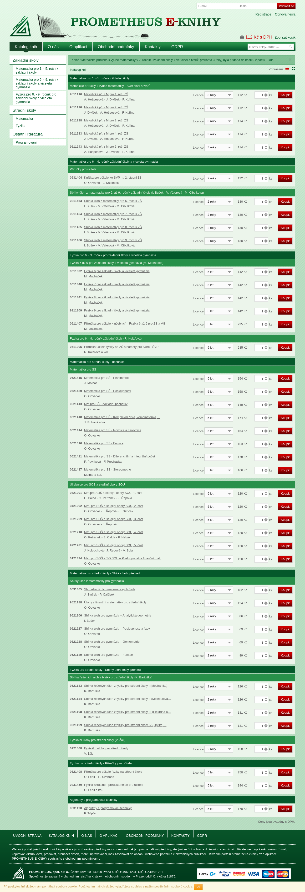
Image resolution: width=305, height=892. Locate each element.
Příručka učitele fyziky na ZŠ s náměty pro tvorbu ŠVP (121, 347)
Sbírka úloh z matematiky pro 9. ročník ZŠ (113, 240)
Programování (26, 142)
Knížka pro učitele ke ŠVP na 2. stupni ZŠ (113, 177)
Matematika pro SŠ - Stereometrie (107, 469)
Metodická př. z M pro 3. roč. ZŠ (106, 120)
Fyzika (20, 126)
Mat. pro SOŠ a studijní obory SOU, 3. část (113, 519)
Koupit (285, 95)
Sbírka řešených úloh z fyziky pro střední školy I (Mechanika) (126, 685)
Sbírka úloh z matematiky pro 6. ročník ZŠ (113, 201)
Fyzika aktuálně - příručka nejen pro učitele (113, 785)
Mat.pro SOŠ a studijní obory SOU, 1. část (113, 493)
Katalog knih (26, 47)
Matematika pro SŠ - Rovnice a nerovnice (112, 430)
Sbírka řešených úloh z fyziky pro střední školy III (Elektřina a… (127, 712)
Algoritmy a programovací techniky (108, 808)
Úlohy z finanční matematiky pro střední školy (115, 602)
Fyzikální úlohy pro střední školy (106, 748)
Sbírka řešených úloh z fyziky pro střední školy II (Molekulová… (127, 699)
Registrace (263, 14)
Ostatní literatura (28, 134)
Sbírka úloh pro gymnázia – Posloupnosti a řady (117, 628)
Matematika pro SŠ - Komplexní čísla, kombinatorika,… (122, 417)
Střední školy (24, 110)
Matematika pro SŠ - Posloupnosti (107, 391)
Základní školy (26, 60)
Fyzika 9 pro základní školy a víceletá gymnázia (117, 310)
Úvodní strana (27, 835)
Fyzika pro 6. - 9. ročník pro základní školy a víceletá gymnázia (36, 98)
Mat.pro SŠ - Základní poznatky (105, 404)
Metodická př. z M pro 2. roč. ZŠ (106, 107)
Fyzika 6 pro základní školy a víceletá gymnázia (117, 271)
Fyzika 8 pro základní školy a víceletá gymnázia (117, 297)
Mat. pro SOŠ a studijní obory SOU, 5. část (113, 545)
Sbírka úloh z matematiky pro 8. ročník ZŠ (113, 227)
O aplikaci (78, 47)
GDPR (177, 47)
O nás (53, 47)
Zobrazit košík (285, 37)
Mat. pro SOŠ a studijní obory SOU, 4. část (113, 532)
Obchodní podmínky (116, 47)
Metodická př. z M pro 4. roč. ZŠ (106, 133)
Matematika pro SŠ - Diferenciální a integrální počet (119, 456)
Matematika (24, 118)
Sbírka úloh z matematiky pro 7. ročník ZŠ (113, 214)
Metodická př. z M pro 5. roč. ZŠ (106, 146)
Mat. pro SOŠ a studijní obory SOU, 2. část (113, 506)
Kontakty (153, 47)
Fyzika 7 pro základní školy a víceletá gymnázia (117, 284)
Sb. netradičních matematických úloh (109, 589)
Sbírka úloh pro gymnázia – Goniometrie (112, 641)
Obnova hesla (285, 14)
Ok (198, 886)
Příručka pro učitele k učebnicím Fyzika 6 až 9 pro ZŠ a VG (124, 323)
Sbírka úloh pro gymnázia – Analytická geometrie (117, 615)
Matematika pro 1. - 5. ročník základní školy (37, 70)
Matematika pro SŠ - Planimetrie (106, 378)
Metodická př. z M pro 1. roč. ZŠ (106, 94)
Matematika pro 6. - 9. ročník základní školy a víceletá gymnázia (37, 83)
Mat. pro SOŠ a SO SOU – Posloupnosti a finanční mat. (122, 558)
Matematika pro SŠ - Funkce (103, 443)
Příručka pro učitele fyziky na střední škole (113, 771)
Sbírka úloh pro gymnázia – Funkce (108, 654)
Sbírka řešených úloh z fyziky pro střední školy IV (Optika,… (125, 725)
